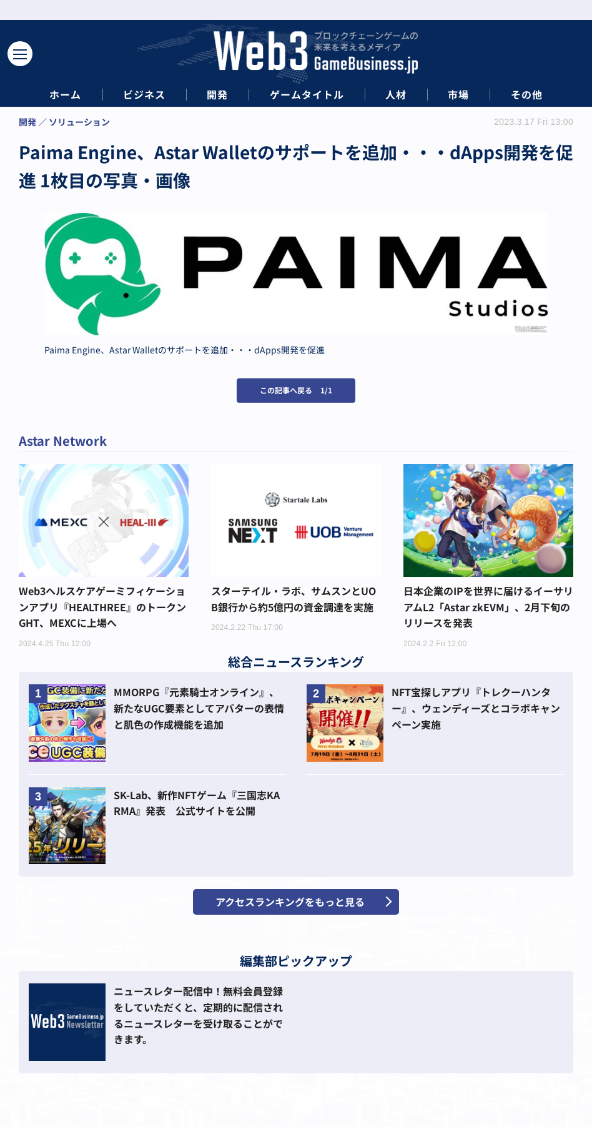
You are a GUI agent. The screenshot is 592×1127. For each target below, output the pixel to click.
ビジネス (144, 95)
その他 (527, 95)
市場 (458, 95)
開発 (217, 95)
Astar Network (63, 440)
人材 (396, 95)
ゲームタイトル (307, 95)
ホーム (65, 95)
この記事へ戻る (296, 390)
